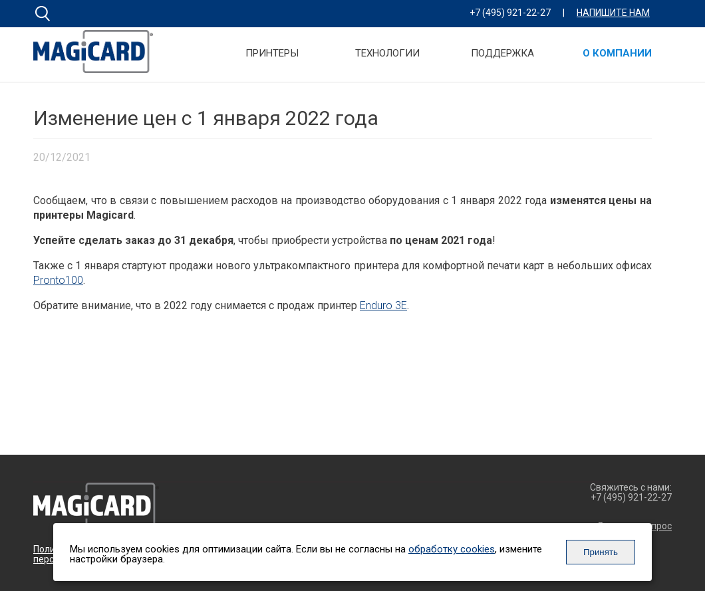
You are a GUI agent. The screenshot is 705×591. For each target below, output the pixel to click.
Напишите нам (613, 12)
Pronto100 (58, 280)
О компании (617, 54)
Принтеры (272, 54)
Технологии (387, 54)
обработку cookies (451, 549)
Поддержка (502, 54)
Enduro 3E (383, 305)
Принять (600, 552)
